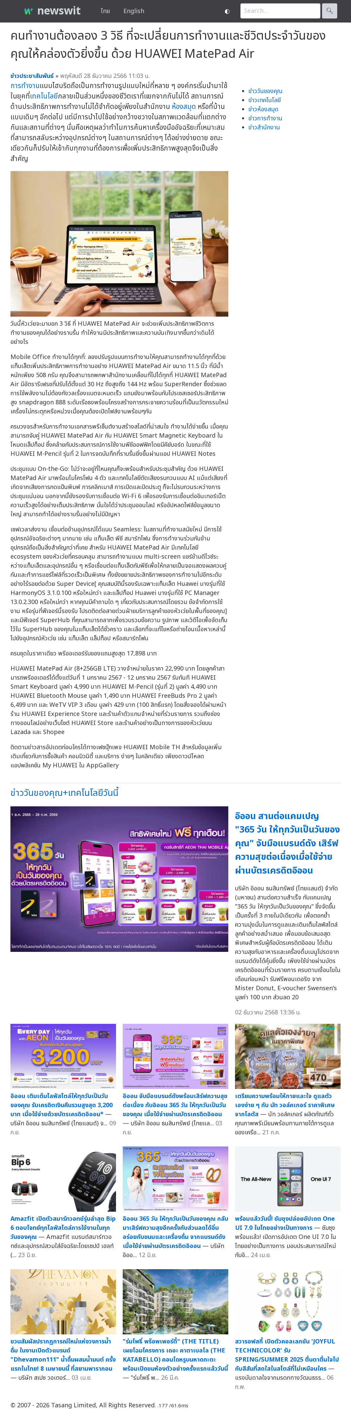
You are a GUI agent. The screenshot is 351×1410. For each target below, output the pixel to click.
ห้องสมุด (184, 107)
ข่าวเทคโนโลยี (264, 100)
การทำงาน (25, 86)
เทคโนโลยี (44, 96)
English (133, 11)
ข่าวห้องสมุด (263, 109)
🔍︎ (330, 10)
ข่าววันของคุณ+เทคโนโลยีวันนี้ (64, 793)
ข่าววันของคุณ (265, 91)
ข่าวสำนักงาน (264, 127)
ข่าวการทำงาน (265, 118)
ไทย (105, 11)
